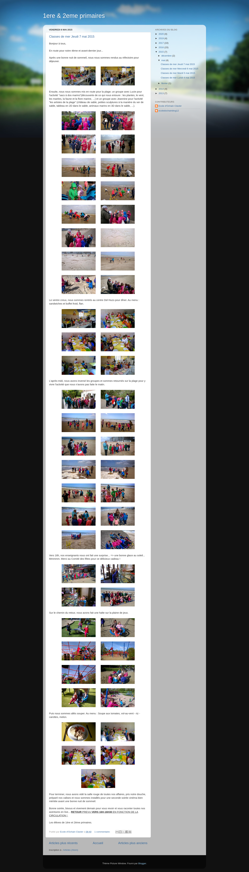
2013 (161, 93)
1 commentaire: (102, 831)
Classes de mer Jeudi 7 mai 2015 (71, 36)
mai (163, 60)
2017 (161, 43)
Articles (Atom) (70, 850)
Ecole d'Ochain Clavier (170, 106)
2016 (161, 47)
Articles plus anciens (132, 843)
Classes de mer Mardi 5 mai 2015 (178, 73)
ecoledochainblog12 (168, 110)
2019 (161, 38)
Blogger (142, 863)
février (164, 83)
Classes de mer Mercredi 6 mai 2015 (179, 68)
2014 (161, 89)
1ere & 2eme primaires (74, 15)
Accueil (98, 843)
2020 (161, 34)
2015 (161, 52)
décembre (166, 55)
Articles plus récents (63, 843)
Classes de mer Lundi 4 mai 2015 (178, 77)
